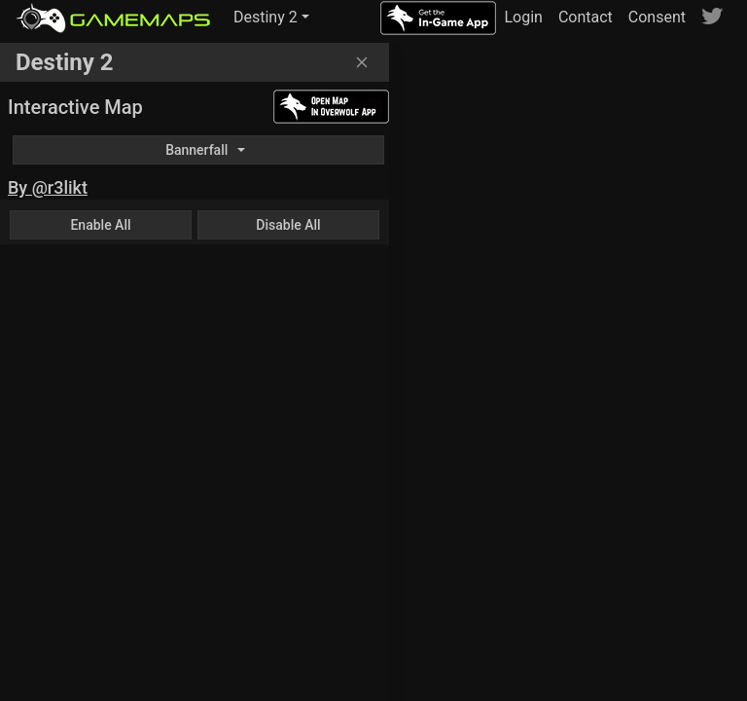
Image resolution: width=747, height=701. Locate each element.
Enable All (100, 225)
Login (523, 17)
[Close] (362, 62)
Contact (585, 17)
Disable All (288, 225)
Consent (657, 17)
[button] (271, 17)
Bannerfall (196, 150)
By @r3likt (48, 187)
